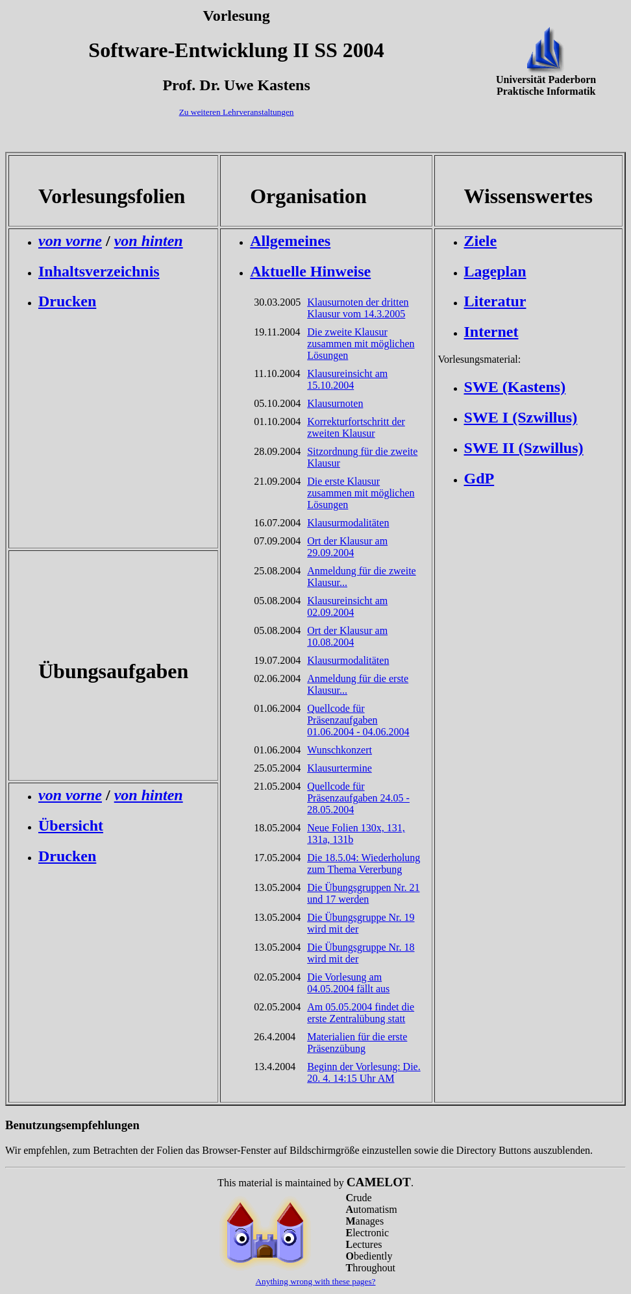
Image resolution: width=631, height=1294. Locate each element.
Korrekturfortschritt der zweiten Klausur (356, 427)
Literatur (495, 301)
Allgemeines (290, 240)
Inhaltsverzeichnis (99, 271)
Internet (491, 331)
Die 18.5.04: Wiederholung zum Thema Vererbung (363, 863)
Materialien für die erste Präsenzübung (357, 1042)
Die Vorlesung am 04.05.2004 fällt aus (348, 982)
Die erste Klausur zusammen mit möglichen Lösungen (360, 493)
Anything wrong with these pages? (315, 1281)
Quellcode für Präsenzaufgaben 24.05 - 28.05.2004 (358, 798)
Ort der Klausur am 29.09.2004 (347, 546)
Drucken (67, 301)
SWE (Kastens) (515, 386)
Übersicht (70, 825)
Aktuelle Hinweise (310, 271)
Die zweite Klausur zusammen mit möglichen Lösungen (360, 343)
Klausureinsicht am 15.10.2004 (347, 379)
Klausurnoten (335, 403)
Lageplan (495, 271)
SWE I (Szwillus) (521, 417)
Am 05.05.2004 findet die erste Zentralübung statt (360, 1012)
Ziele (480, 240)
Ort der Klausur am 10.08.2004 (347, 636)
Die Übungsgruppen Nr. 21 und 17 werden (363, 893)
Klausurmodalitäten (348, 522)
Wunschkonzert (339, 749)
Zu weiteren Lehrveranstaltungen (236, 112)
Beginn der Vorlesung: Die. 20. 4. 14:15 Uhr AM (364, 1072)
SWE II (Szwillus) (524, 447)
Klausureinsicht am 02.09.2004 (347, 606)
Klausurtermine (339, 768)
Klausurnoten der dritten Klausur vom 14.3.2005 (357, 308)
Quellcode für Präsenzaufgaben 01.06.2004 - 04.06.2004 (358, 720)
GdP (479, 478)
